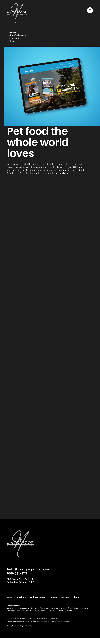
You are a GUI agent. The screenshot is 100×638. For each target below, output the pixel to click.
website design (38, 597)
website (11, 41)
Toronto (51, 611)
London (60, 611)
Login (22, 626)
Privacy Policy (46, 621)
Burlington (11, 608)
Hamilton (54, 608)
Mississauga (23, 608)
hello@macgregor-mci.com (28, 569)
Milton (63, 608)
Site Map (29, 626)
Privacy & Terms (12, 626)
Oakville (20, 611)
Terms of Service (60, 621)
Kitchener (84, 608)
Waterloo (11, 611)
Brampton (44, 608)
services (21, 597)
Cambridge (73, 608)
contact (65, 597)
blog (76, 597)
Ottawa (69, 611)
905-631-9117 (17, 573)
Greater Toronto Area (35, 611)
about (54, 597)
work (9, 597)
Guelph (34, 608)
